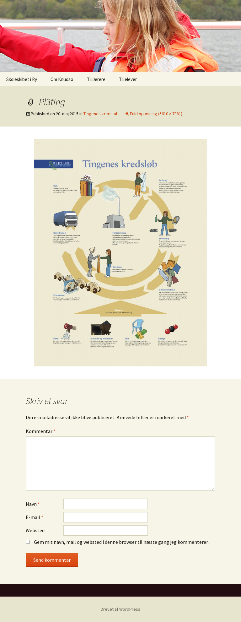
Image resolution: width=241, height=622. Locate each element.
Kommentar (41, 431)
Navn (33, 504)
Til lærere (96, 79)
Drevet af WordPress (120, 609)
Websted (35, 530)
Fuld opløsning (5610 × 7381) (156, 113)
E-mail (34, 517)
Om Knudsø (62, 79)
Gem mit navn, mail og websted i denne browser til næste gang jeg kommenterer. (121, 542)
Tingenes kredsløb (101, 113)
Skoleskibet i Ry (21, 79)
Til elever (128, 79)
